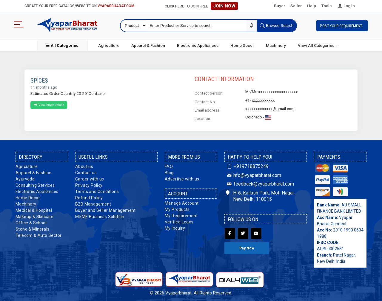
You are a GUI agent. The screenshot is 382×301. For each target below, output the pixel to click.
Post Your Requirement (342, 25)
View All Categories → (318, 44)
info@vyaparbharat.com (253, 174)
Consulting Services (35, 184)
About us (84, 165)
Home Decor (242, 44)
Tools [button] (326, 5)
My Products (177, 208)
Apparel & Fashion (148, 44)
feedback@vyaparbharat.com (260, 183)
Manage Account (182, 202)
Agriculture (108, 44)
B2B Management (93, 203)
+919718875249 (247, 165)
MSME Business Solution (99, 215)
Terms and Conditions (97, 190)
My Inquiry (175, 227)
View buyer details (48, 104)
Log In (346, 5)
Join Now (224, 6)
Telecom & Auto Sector (38, 234)
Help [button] (311, 5)
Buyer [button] (279, 5)
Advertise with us (182, 178)
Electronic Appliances (197, 44)
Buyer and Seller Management (105, 209)
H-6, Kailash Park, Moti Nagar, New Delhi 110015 (260, 195)
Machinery (276, 44)
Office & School (31, 222)
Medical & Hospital (34, 209)
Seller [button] (296, 5)
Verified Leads (179, 221)
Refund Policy (89, 197)
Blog (169, 171)
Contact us (86, 171)
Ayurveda (25, 178)
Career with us (89, 178)
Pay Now (246, 247)
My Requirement (181, 214)
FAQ (169, 165)
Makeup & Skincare (35, 215)
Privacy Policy (89, 184)
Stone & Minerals (32, 228)
